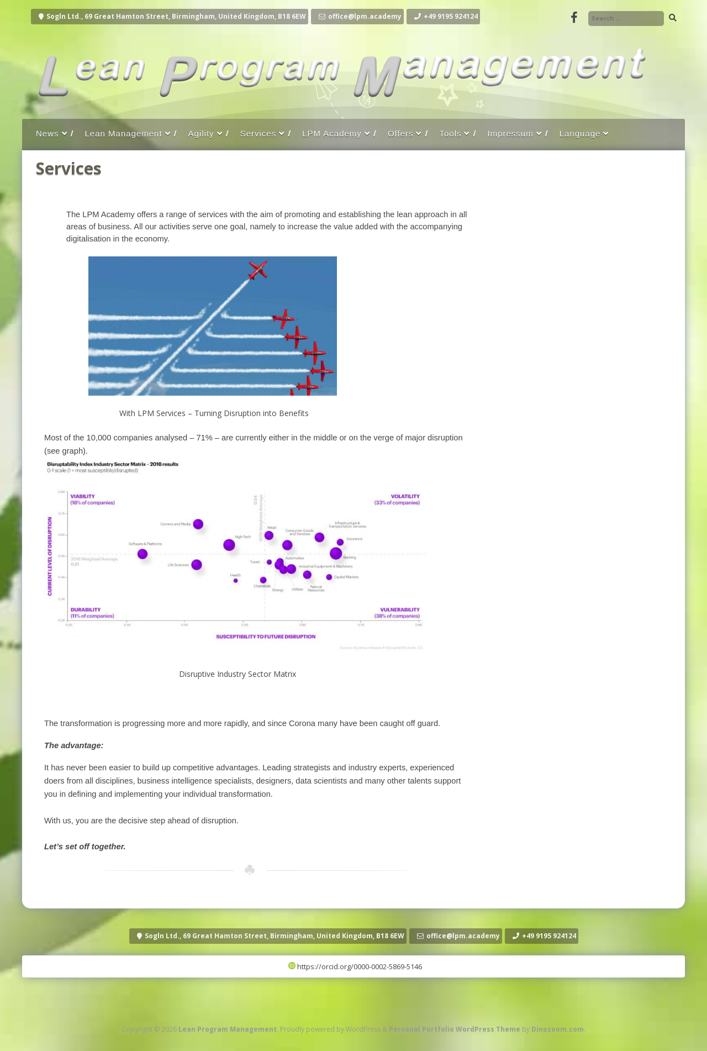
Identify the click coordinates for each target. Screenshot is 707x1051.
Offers (401, 133)
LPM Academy (332, 133)
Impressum (510, 133)
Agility (201, 133)
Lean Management (123, 133)
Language (580, 133)
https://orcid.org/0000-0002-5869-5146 (355, 966)
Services (258, 133)
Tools (450, 133)
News (47, 133)
